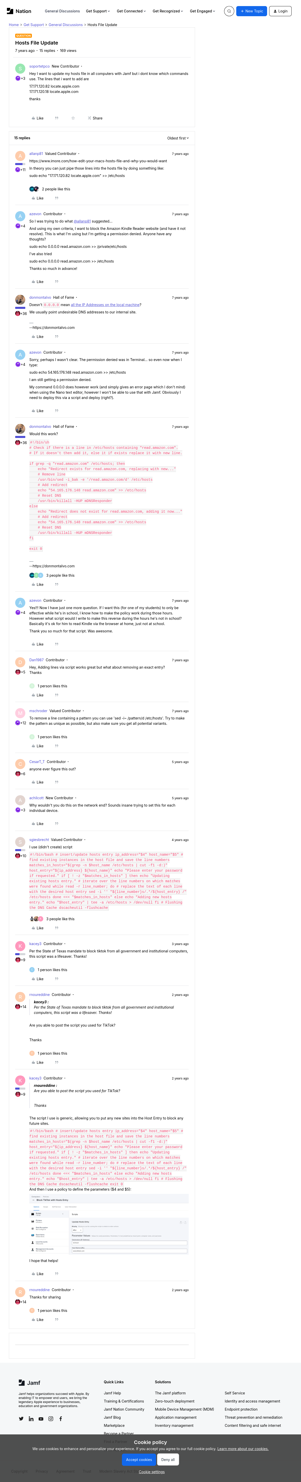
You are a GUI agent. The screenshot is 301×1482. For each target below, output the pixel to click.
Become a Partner (119, 1433)
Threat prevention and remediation (254, 1417)
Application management (176, 1417)
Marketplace (114, 1425)
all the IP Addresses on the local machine (105, 305)
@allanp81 (82, 221)
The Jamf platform (170, 1393)
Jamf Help (112, 1393)
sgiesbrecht (39, 839)
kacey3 (35, 944)
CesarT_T (37, 761)
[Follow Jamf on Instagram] (50, 1418)
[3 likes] (52, 575)
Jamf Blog (112, 1417)
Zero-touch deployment (175, 1401)
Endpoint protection (241, 1409)
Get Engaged (203, 11)
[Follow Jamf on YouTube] (41, 1418)
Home (14, 25)
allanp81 (36, 153)
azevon (35, 214)
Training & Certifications (124, 1401)
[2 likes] (49, 189)
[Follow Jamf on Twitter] (21, 1419)
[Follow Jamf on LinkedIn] (31, 1418)
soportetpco (39, 66)
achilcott (36, 798)
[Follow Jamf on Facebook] (60, 1418)
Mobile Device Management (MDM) (184, 1409)
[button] (251, 11)
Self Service (235, 1393)
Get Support (98, 11)
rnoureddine (39, 994)
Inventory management (174, 1425)
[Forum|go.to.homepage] (19, 11)
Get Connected (132, 11)
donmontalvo (40, 297)
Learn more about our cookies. (243, 1449)
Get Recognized (168, 11)
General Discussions (62, 11)
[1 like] (48, 686)
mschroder (38, 711)
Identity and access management (252, 1401)
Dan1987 (36, 660)
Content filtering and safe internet (253, 1425)
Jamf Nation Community (124, 1409)
